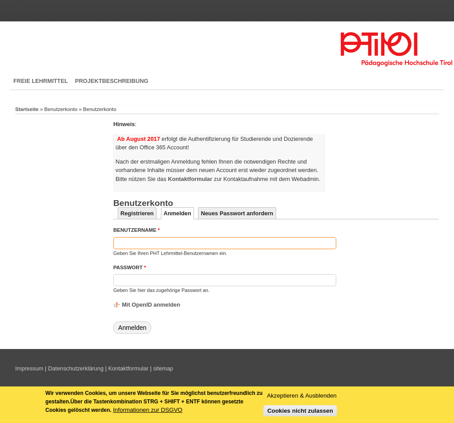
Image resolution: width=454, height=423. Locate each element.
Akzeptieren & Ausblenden (301, 397)
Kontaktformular (128, 368)
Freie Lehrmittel (40, 81)
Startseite (26, 109)
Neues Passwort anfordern (237, 213)
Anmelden (179, 213)
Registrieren (137, 213)
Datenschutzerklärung (75, 368)
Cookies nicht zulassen (300, 412)
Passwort (129, 267)
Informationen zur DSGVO (147, 411)
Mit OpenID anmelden (151, 304)
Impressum (29, 368)
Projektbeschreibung (111, 81)
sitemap (163, 368)
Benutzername (136, 230)
